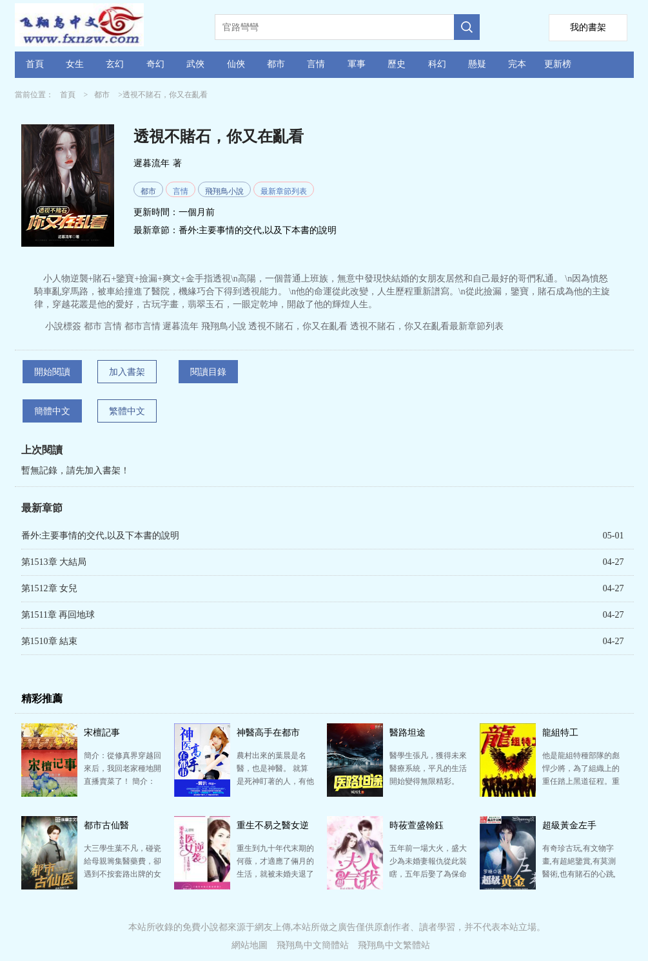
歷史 (397, 64)
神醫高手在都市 (268, 732)
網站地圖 (249, 945)
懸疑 (477, 64)
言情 (316, 64)
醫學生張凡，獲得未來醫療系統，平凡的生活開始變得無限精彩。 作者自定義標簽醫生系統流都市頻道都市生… (428, 781)
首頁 (35, 64)
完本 (517, 64)
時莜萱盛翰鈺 (416, 825)
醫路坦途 (407, 732)
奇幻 (155, 64)
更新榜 (557, 64)
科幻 (437, 64)
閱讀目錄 (208, 372)
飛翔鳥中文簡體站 (313, 945)
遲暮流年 (151, 163)
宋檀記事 (102, 732)
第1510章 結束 (49, 641)
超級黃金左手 (569, 825)
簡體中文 (52, 411)
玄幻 (115, 64)
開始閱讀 (52, 372)
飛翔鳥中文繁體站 (394, 945)
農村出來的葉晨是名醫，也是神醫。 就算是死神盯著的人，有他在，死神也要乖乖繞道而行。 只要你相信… (275, 781)
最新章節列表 (283, 191)
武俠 (195, 64)
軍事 (357, 64)
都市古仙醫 (106, 825)
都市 (276, 64)
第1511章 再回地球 (58, 615)
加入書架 (127, 372)
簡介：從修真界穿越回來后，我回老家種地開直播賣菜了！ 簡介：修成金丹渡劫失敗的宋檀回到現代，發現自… (122, 781)
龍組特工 (560, 732)
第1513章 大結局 (54, 562)
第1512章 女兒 (49, 588)
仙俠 (236, 64)
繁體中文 (127, 411)
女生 (75, 64)
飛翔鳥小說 (224, 191)
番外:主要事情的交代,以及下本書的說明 (258, 230)
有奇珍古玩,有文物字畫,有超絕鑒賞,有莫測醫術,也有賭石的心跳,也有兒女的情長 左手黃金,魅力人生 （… (579, 874)
